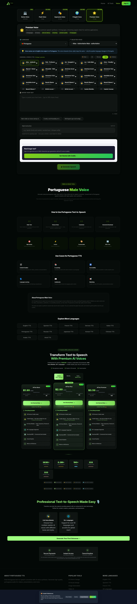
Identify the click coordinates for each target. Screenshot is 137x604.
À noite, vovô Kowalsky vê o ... (52, 119)
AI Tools (110, 3)
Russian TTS (48, 331)
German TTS (89, 325)
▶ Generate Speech (68, 167)
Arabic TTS (27, 337)
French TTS (68, 325)
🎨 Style (85, 57)
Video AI (71, 589)
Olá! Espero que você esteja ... (73, 119)
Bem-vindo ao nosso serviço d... (30, 119)
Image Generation (74, 586)
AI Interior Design (74, 579)
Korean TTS (89, 331)
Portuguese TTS (27, 331)
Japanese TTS (68, 331)
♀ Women (98, 57)
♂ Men (105, 57)
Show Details (68, 596)
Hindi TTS (48, 337)
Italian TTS (110, 325)
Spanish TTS (48, 325)
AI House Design (73, 582)
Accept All (93, 596)
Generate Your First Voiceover (68, 538)
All (92, 57)
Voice (118, 3)
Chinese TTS (110, 331)
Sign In (126, 3)
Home (103, 3)
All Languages (107, 589)
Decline (76, 596)
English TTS (27, 325)
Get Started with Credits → (68, 156)
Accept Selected (84, 596)
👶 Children (113, 57)
